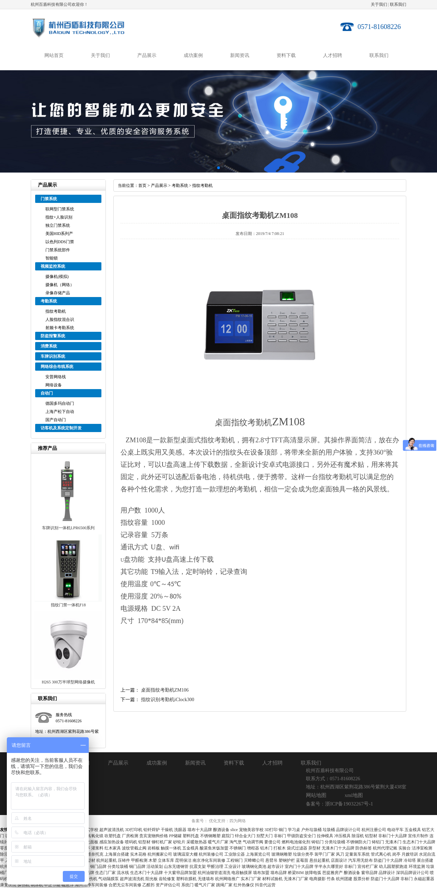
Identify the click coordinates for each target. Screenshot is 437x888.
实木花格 (138, 854)
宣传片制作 (418, 835)
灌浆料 (97, 848)
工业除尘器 (234, 854)
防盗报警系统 (53, 336)
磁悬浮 (67, 885)
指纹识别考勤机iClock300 (167, 699)
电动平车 (395, 829)
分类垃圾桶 (335, 842)
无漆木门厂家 (296, 878)
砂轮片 (179, 842)
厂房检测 (130, 835)
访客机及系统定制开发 (61, 428)
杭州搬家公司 (159, 854)
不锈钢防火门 (358, 842)
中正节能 (52, 885)
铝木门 (266, 848)
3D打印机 (133, 829)
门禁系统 (49, 198)
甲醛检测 (139, 860)
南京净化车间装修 (209, 860)
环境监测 (417, 866)
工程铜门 (234, 860)
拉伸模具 (325, 835)
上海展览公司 (258, 854)
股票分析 (361, 878)
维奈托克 (95, 854)
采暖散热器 (196, 842)
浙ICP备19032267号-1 (349, 803)
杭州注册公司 (374, 829)
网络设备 (53, 385)
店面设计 (339, 860)
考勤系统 (49, 301)
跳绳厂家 (224, 885)
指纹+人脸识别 (58, 217)
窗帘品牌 (369, 872)
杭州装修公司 (211, 854)
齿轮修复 (167, 878)
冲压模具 (342, 835)
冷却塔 (410, 860)
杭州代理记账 (385, 848)
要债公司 (272, 842)
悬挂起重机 (319, 860)
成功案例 (193, 55)
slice (234, 829)
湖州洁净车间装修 (91, 885)
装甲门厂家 (324, 854)
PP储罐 (175, 835)
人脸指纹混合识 (59, 319)
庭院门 (228, 835)
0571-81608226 (379, 26)
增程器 (253, 848)
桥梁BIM (296, 872)
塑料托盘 (191, 835)
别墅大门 (264, 835)
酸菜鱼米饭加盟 (214, 848)
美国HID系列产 (59, 233)
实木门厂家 (251, 878)
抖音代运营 (265, 885)
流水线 (123, 872)
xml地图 (354, 795)
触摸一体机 (171, 848)
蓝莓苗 (302, 860)
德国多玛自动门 (59, 403)
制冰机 (37, 885)
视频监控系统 (53, 266)
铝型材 (371, 835)
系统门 (187, 885)
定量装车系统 (357, 854)
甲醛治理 (215, 866)
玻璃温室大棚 (185, 854)
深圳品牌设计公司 (412, 872)
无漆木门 (393, 842)
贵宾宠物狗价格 (153, 835)
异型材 (314, 848)
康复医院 (8, 885)
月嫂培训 (409, 854)
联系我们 (398, 4)
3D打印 (271, 829)
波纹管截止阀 (134, 848)
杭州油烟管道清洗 (214, 872)
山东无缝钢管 (176, 866)
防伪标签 (363, 848)
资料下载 (286, 55)
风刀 (340, 854)
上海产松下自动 (59, 411)
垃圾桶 (329, 829)
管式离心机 (381, 854)
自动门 (47, 393)
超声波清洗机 (111, 829)
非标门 (280, 835)
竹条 (331, 878)
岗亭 (396, 854)
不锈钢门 (237, 848)
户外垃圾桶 (311, 829)
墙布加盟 (261, 872)
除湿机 (358, 835)
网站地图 (316, 795)
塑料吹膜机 (186, 878)
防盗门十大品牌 (388, 860)
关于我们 (379, 4)
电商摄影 (317, 878)
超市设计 (275, 866)
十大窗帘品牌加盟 (180, 872)
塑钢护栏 (287, 860)
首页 (142, 185)
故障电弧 (313, 872)
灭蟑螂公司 (254, 860)
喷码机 (131, 842)
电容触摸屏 (241, 872)
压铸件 (124, 860)
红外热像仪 (244, 885)
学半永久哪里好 (328, 866)
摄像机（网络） (59, 284)
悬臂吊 (271, 860)
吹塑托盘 (112, 835)
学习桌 (294, 829)
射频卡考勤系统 (59, 327)
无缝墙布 (206, 878)
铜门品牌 (98, 866)
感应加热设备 (111, 842)
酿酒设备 (221, 829)
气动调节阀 (253, 842)
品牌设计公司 (348, 829)
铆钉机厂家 (162, 842)
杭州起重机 (106, 860)
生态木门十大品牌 (419, 842)
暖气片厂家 (218, 842)
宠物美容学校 (251, 829)
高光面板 (90, 842)
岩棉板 (153, 848)
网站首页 (54, 55)
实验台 (404, 848)
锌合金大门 (245, 835)
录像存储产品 (57, 293)
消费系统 (49, 346)
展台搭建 (425, 860)
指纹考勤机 (55, 311)
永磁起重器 (424, 878)
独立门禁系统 (57, 225)
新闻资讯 (239, 55)
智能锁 (51, 258)
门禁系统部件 (57, 250)
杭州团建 (344, 878)
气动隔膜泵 (108, 878)
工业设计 (232, 866)
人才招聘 (332, 55)
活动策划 (154, 866)
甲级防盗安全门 (301, 835)
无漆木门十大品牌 (338, 848)
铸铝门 (317, 842)
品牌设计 (387, 872)
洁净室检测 (422, 848)
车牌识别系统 (53, 356)
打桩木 (279, 848)
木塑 (153, 860)
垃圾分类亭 (303, 854)
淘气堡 (235, 842)
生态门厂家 (105, 872)
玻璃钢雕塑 (281, 854)
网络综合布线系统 (57, 366)
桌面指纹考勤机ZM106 (165, 690)
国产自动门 (55, 419)
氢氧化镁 (95, 835)
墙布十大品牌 (199, 829)
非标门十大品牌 (392, 835)
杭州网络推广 (227, 878)
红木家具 (112, 848)
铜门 (283, 829)
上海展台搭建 (116, 854)
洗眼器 (180, 829)
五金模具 (413, 829)
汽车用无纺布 (360, 860)
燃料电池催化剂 (296, 842)
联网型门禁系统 (59, 209)
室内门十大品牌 (299, 866)
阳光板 (151, 878)
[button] (213, 167)
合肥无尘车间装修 (125, 885)
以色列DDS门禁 (59, 241)
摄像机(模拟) (57, 276)
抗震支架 (197, 866)
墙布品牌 (278, 872)
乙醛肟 (148, 885)
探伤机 (23, 885)
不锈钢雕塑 (210, 835)
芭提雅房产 (332, 872)
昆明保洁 (183, 860)
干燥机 (167, 829)
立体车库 (166, 860)
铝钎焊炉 (151, 829)
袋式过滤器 (297, 848)
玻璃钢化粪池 (254, 866)
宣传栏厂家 (367, 866)
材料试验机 (272, 878)
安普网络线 (55, 376)
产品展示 (146, 55)
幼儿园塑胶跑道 (393, 866)
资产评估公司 (168, 885)
